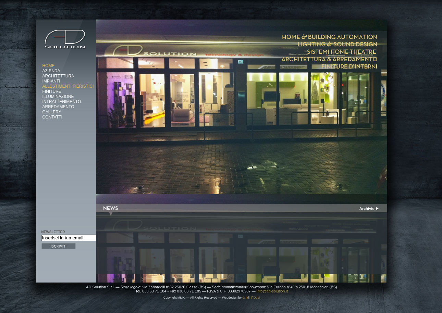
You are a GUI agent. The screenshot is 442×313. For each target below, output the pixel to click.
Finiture (51, 91)
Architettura (58, 76)
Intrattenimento (61, 101)
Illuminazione (58, 96)
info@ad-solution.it (272, 291)
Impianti (51, 81)
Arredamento (58, 106)
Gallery (51, 112)
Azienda (51, 70)
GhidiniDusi (251, 297)
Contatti (52, 117)
